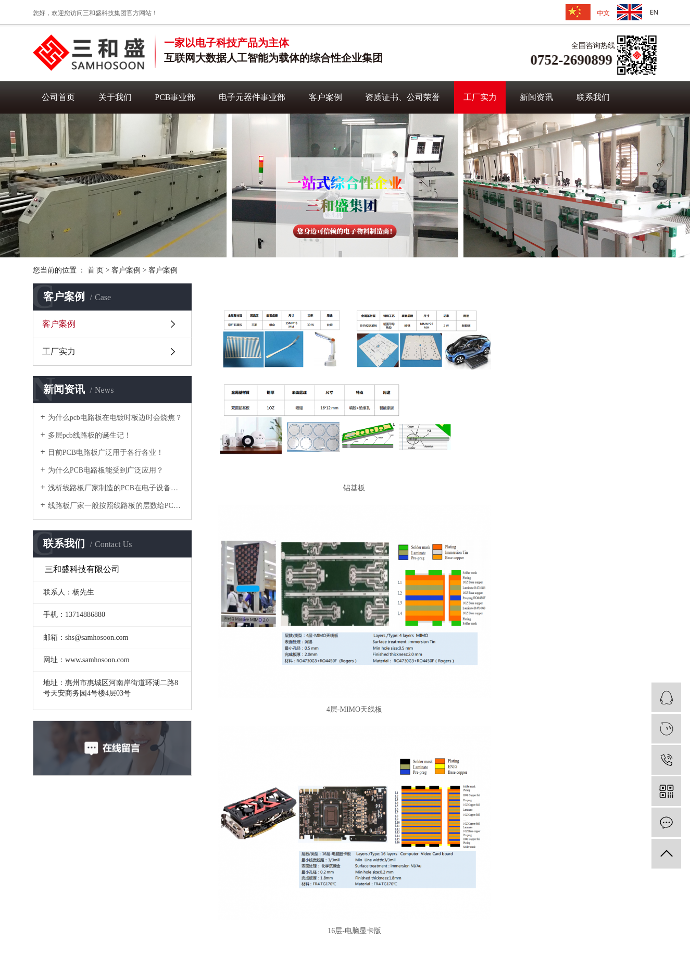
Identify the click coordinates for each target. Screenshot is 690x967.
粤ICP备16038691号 (448, 935)
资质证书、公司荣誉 (402, 97)
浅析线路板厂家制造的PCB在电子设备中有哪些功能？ (116, 488)
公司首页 (58, 97)
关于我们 (115, 97)
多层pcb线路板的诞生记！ (89, 435)
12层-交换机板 (438, 522)
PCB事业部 (175, 97)
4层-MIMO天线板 (437, 394)
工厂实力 (480, 97)
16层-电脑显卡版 (587, 394)
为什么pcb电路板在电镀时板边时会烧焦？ (115, 417)
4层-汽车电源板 (288, 522)
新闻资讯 (536, 97)
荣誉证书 (244, 887)
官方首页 (49, 852)
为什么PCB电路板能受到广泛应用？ (106, 470)
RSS (358, 935)
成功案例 (244, 854)
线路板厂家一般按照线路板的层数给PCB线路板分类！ (116, 506)
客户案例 (325, 97)
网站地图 (49, 869)
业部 (205, 870)
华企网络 (329, 948)
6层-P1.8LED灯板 (288, 649)
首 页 (95, 270)
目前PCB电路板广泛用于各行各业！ (106, 452)
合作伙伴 (244, 870)
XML (378, 935)
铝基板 (288, 394)
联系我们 (593, 97)
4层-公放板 (587, 522)
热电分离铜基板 (437, 649)
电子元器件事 (172, 870)
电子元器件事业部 (252, 97)
